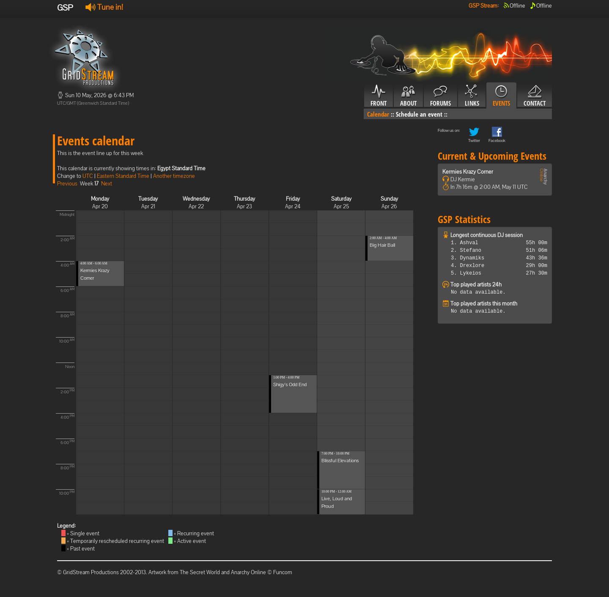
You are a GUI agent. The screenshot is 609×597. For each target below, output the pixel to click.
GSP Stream (483, 5)
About (408, 96)
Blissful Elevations (340, 460)
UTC (87, 176)
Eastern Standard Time (123, 176)
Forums (440, 96)
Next (106, 183)
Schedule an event (419, 114)
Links (471, 96)
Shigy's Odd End (290, 384)
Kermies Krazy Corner (467, 171)
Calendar (378, 114)
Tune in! (104, 7)
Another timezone (174, 176)
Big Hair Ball (382, 245)
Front (378, 96)
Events (501, 96)
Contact (535, 96)
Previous (67, 183)
